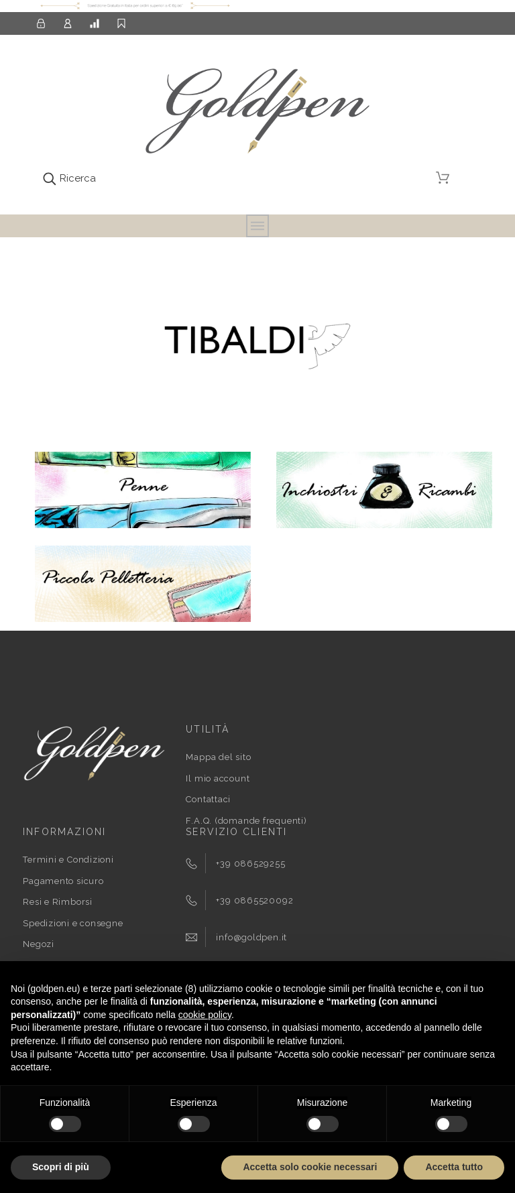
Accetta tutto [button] (454, 1166)
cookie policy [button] (204, 1014)
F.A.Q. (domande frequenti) (246, 821)
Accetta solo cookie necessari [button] (310, 1166)
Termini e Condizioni (68, 860)
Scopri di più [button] (60, 1166)
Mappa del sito (218, 757)
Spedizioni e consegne (73, 923)
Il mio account (217, 778)
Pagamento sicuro (63, 881)
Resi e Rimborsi (58, 902)
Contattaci (208, 799)
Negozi (38, 944)
